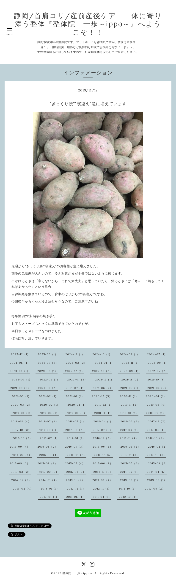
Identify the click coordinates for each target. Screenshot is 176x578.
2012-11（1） (102, 488)
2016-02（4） (49, 455)
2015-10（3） (156, 455)
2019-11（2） (130, 404)
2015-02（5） (48, 471)
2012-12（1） (76, 488)
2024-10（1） (102, 354)
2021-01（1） (75, 396)
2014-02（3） (21, 480)
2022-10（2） (102, 371)
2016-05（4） (130, 446)
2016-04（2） (158, 446)
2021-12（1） (104, 379)
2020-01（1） (77, 404)
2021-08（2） (48, 388)
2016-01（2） (76, 455)
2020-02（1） (49, 404)
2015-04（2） (158, 463)
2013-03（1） (157, 480)
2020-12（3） (102, 396)
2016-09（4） (20, 446)
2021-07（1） (75, 388)
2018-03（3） (130, 421)
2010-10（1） (128, 496)
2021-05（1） (130, 388)
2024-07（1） (157, 354)
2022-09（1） (130, 371)
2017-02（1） (49, 438)
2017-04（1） (156, 430)
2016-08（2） (47, 446)
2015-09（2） (20, 463)
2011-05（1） (75, 496)
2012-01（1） (49, 496)
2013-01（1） (50, 488)
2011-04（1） (102, 496)
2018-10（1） (129, 413)
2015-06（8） (103, 463)
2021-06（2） (103, 388)
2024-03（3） (48, 362)
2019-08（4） (157, 404)
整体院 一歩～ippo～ (77, 573)
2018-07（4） (48, 421)
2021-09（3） (20, 388)
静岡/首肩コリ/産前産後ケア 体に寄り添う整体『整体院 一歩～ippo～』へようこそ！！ (88, 23)
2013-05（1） (130, 480)
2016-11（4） (129, 438)
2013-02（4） (23, 488)
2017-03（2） (22, 438)
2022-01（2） (77, 379)
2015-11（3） (130, 455)
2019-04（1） (49, 413)
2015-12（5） (103, 455)
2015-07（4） (75, 463)
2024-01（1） (104, 362)
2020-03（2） (21, 404)
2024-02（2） (76, 362)
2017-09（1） (48, 430)
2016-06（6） (103, 446)
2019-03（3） (76, 413)
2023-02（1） (47, 371)
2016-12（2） (102, 438)
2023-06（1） (20, 371)
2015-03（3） (21, 471)
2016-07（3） (75, 446)
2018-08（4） (21, 421)
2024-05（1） (20, 362)
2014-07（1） (129, 471)
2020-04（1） (156, 396)
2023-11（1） (131, 362)
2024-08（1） (129, 354)
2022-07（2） (158, 371)
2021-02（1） (48, 396)
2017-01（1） (76, 438)
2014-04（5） (157, 471)
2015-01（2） (76, 471)
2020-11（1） (129, 396)
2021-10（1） (156, 379)
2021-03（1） (21, 396)
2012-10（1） (127, 488)
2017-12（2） (157, 421)
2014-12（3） (103, 471)
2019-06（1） (22, 413)
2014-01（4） (48, 480)
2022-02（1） (49, 379)
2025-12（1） (20, 354)
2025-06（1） (48, 354)
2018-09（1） (155, 413)
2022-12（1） (74, 371)
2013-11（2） (75, 480)
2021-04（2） (157, 388)
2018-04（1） (103, 421)
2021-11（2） (130, 379)
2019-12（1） (104, 404)
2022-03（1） (22, 379)
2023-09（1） (158, 362)
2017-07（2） (103, 430)
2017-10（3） (21, 430)
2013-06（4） (102, 480)
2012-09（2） (155, 488)
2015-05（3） (130, 463)
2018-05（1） (75, 421)
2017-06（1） (129, 430)
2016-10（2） (155, 438)
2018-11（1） (103, 413)
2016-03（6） (21, 455)
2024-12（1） (75, 354)
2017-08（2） (75, 430)
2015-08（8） (47, 463)
